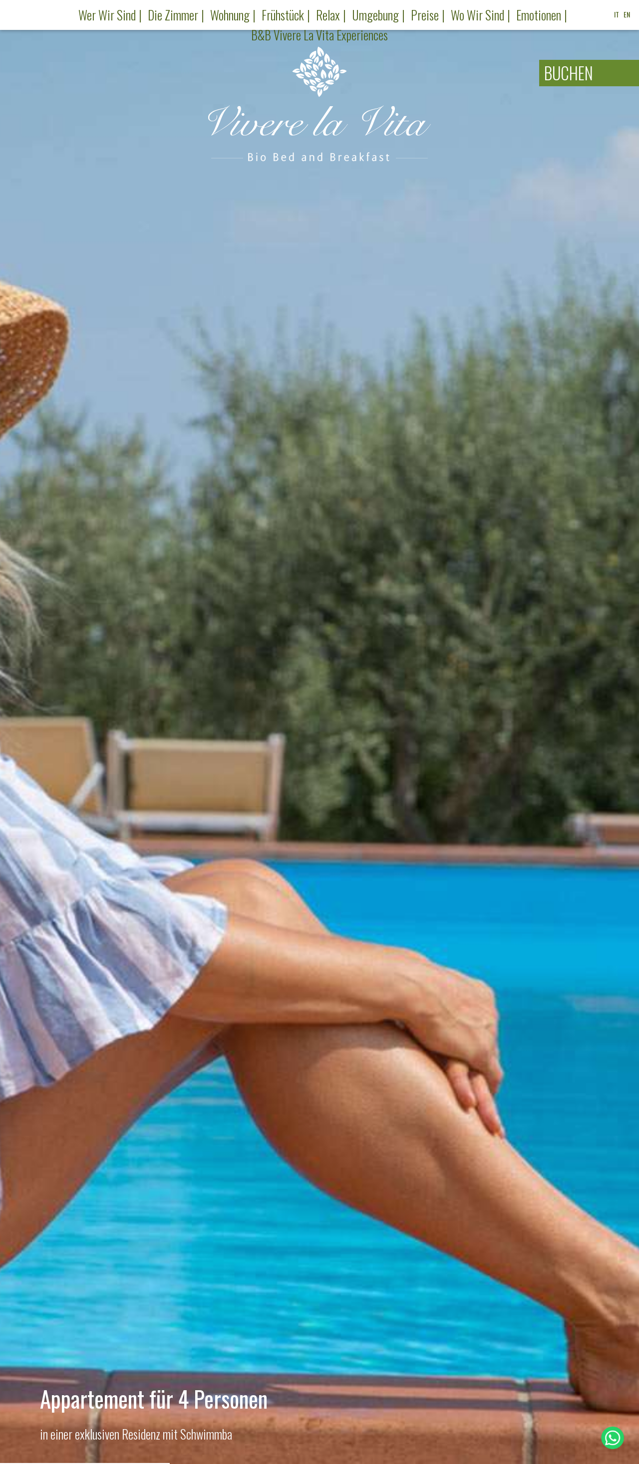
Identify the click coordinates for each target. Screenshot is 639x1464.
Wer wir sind (107, 14)
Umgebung (375, 14)
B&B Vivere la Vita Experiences (319, 34)
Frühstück (283, 14)
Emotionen (538, 14)
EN (627, 14)
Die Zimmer (173, 14)
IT (616, 14)
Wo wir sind (477, 14)
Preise (425, 14)
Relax (328, 14)
